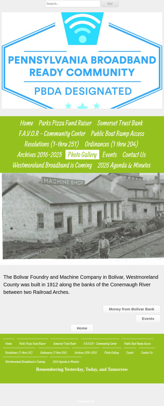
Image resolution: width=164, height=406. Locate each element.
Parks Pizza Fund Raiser (65, 123)
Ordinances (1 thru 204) (112, 144)
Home (26, 123)
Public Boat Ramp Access (117, 133)
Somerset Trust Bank (120, 123)
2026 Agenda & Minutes (124, 165)
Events (110, 155)
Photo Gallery (82, 155)
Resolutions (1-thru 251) (52, 144)
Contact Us (86, 401)
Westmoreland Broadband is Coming (52, 165)
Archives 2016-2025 (40, 155)
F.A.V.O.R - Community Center (52, 133)
